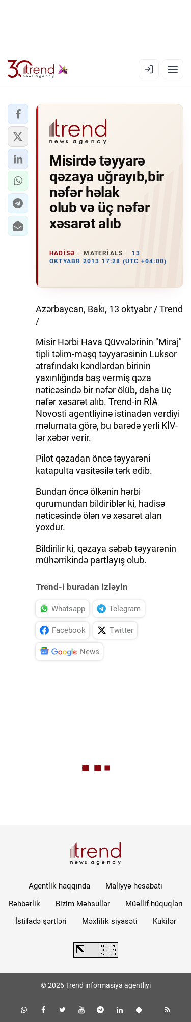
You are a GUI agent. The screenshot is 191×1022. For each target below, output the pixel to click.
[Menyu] (172, 69)
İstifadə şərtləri (41, 921)
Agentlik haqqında (59, 886)
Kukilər (164, 921)
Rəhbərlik (24, 903)
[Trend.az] (38, 69)
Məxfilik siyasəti (110, 921)
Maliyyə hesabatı (133, 886)
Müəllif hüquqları (154, 903)
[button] (18, 114)
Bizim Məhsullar (83, 903)
